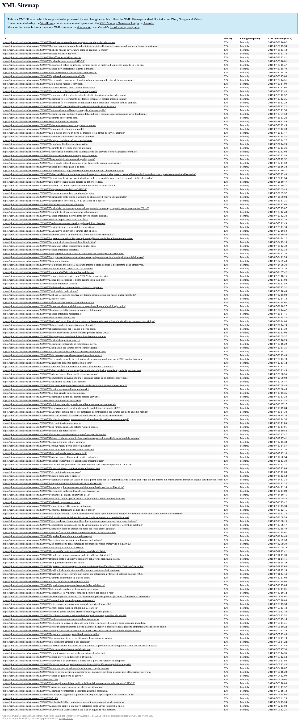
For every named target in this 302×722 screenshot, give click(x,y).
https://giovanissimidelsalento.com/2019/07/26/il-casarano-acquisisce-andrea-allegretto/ (48, 193)
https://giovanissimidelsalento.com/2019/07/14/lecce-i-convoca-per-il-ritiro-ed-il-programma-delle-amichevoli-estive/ (64, 498)
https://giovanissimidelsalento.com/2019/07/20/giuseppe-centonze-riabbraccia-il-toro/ (47, 362)
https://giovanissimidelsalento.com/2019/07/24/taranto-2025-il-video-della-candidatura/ (48, 272)
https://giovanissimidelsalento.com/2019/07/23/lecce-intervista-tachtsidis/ (41, 283)
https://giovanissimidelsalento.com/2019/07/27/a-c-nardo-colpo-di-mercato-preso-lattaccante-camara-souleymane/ (62, 162)
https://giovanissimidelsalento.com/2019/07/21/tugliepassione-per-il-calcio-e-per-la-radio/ (49, 328)
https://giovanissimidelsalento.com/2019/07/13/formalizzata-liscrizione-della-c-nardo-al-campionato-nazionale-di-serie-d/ (66, 517)
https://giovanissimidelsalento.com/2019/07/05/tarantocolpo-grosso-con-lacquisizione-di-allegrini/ (54, 653)
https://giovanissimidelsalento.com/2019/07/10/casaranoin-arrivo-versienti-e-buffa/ (46, 581)
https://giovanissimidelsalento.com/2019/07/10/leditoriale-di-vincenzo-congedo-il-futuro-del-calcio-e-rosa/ (58, 592)
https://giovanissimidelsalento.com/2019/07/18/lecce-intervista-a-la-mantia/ (42, 423)
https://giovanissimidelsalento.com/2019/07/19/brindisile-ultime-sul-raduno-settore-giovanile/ (51, 396)
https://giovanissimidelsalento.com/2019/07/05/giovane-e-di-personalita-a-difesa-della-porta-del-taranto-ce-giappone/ (64, 660)
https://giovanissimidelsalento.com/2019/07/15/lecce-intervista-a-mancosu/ (42, 472)
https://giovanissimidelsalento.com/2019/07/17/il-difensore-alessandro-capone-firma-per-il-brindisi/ (54, 434)
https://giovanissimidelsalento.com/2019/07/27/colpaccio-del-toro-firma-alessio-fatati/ (47, 140)
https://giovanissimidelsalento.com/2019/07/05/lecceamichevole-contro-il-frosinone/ (46, 649)
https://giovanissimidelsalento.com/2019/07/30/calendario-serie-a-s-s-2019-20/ (43, 61)
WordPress (47, 23)
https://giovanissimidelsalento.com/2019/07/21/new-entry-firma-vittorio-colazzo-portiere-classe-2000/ (56, 332)
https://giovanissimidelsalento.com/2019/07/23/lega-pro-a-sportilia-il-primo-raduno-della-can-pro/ (54, 279)
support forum (66, 718)
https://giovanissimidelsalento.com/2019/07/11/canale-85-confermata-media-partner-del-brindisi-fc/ (54, 551)
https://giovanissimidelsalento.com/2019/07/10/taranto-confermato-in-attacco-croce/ (46, 577)
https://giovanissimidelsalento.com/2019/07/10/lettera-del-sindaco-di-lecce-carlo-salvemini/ (50, 588)
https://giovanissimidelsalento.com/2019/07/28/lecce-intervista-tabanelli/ (40, 121)
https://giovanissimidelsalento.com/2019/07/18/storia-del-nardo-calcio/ (39, 430)
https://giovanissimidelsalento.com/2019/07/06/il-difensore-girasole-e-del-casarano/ (46, 641)
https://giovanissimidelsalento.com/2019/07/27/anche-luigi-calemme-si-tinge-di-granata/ (49, 159)
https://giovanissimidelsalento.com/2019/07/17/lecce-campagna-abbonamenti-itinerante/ (48, 449)
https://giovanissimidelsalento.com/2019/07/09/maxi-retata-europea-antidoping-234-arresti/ (50, 607)
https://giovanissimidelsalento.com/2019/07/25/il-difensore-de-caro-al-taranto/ (43, 204)
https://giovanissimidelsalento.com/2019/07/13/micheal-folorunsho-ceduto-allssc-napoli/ (49, 509)
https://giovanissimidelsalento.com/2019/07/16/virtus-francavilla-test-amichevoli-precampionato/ (53, 460)
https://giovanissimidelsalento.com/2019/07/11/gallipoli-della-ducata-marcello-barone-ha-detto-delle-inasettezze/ (61, 570)
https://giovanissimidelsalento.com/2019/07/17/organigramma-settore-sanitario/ (44, 441)
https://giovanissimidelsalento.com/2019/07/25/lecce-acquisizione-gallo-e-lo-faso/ (45, 219)
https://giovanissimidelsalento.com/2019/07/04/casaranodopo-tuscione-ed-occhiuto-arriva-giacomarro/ (56, 668)
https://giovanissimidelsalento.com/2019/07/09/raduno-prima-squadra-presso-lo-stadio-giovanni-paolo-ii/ (57, 611)
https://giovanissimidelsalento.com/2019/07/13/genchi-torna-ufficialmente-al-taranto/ (47, 506)
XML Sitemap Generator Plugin (119, 23)
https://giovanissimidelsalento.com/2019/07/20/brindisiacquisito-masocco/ (41, 340)
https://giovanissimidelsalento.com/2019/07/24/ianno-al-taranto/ (36, 260)
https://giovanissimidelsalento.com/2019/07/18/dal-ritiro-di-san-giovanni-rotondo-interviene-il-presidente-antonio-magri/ (66, 419)
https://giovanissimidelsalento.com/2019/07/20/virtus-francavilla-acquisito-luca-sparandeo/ (50, 374)
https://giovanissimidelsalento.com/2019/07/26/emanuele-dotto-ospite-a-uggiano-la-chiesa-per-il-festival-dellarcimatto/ (65, 196)
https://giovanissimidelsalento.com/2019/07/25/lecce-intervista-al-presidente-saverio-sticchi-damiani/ (55, 215)
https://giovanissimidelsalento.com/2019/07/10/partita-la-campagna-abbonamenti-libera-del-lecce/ (54, 585)
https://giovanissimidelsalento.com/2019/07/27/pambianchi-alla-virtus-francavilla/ (45, 144)
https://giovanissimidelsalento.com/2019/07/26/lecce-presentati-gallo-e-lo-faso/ (44, 166)
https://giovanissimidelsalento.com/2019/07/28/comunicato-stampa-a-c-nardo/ (43, 128)
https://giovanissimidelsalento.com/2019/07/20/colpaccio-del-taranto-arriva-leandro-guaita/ (50, 347)
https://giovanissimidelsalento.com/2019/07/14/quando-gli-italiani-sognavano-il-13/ (46, 494)
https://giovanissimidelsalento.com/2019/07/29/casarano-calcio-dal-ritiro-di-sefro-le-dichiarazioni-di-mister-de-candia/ (64, 95)
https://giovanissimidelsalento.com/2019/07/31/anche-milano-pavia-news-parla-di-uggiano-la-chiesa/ (55, 49)
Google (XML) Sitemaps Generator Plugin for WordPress (47, 715)
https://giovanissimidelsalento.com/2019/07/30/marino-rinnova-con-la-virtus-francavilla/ (49, 87)
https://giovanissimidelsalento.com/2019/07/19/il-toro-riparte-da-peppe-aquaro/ (44, 392)
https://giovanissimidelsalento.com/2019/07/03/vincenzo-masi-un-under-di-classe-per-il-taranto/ (52, 686)
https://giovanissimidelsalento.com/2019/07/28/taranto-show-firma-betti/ (40, 117)
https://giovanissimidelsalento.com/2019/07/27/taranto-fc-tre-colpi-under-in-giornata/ (47, 147)
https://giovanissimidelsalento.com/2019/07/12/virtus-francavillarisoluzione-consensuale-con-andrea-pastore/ (59, 532)
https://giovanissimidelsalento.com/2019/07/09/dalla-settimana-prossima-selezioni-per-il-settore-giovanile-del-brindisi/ (64, 615)
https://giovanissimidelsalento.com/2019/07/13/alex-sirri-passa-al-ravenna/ (41, 502)
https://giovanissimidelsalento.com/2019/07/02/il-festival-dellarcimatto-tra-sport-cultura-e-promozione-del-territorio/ (63, 702)
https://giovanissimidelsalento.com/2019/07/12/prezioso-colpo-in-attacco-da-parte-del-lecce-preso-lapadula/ (59, 528)
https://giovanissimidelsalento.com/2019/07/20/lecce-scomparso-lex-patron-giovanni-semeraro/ (52, 355)
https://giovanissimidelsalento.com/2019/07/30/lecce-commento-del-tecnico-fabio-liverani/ (50, 72)
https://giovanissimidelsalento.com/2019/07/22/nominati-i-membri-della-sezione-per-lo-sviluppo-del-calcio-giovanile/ (64, 306)
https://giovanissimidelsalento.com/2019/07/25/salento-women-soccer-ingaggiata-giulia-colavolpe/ (54, 223)
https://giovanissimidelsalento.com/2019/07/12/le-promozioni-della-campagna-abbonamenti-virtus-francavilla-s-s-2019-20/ (67, 543)
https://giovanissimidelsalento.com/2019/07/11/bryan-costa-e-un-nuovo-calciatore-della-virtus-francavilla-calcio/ (61, 558)
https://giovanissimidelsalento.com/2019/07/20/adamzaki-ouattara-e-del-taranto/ (44, 381)
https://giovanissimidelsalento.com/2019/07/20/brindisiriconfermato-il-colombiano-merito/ (50, 343)
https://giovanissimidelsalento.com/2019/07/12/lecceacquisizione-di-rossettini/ (43, 547)
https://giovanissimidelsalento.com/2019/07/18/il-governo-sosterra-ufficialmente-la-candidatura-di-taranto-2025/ (61, 407)
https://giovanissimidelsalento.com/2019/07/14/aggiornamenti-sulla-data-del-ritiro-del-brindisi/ (52, 483)
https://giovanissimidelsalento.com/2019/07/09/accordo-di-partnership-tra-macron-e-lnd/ (49, 600)
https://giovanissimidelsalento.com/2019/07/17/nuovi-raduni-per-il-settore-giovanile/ (47, 445)
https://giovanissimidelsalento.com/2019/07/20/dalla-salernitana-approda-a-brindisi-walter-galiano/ (54, 351)
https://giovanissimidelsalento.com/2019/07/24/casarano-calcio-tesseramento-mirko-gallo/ (49, 245)
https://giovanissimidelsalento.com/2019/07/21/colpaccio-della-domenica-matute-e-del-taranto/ (52, 309)
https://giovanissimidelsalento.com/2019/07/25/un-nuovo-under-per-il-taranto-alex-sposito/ (50, 230)
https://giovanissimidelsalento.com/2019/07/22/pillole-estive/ (34, 298)
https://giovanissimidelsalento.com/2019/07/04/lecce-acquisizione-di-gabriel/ (43, 675)
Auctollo (148, 23)
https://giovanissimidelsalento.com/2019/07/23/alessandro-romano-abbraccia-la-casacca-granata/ (53, 287)
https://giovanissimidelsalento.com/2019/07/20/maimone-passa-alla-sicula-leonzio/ (46, 389)
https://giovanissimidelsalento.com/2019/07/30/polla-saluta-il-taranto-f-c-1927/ (44, 76)
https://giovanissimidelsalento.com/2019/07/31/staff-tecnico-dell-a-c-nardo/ (42, 57)
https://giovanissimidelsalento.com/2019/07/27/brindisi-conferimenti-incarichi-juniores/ (48, 136)
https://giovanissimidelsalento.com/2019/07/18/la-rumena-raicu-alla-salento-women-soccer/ (50, 426)
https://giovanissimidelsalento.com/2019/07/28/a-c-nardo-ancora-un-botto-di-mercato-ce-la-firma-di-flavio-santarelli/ (64, 132)
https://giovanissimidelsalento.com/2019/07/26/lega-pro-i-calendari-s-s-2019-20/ (45, 189)
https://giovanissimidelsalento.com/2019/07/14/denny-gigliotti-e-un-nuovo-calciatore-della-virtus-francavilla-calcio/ (63, 487)
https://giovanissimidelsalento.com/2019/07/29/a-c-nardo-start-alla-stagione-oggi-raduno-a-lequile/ (54, 110)
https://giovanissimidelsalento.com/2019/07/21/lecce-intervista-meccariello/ (42, 313)
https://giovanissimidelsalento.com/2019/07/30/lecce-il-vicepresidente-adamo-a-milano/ (48, 68)
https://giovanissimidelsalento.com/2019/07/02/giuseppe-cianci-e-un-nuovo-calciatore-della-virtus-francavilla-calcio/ (64, 705)
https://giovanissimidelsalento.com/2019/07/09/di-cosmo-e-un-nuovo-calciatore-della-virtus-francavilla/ (57, 604)
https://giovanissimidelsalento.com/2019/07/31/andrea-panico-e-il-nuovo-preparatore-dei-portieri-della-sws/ (59, 42)
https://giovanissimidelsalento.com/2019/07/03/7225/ (30, 679)
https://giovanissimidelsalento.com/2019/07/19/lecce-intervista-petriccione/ (42, 400)
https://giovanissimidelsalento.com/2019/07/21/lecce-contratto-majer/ (39, 317)
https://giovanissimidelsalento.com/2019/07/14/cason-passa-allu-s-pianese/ (41, 475)
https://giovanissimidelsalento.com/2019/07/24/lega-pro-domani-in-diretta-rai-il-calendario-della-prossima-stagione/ (63, 253)
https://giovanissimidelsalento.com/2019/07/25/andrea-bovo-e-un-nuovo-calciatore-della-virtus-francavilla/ (58, 234)
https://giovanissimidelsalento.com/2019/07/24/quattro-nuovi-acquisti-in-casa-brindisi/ (48, 268)
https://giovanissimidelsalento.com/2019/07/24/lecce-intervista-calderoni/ (41, 249)
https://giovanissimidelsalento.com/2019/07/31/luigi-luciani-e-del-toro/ (39, 53)
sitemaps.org (84, 27)
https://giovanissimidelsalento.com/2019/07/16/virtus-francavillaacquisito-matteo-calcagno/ (50, 456)
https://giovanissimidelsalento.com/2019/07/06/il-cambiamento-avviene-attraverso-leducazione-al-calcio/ (57, 637)
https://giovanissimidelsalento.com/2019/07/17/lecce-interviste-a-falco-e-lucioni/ (45, 453)
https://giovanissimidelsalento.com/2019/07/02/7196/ (30, 698)
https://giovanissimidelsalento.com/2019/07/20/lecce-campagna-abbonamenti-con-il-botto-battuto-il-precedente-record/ (65, 385)
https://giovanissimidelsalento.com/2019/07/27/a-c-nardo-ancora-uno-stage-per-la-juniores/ (50, 155)
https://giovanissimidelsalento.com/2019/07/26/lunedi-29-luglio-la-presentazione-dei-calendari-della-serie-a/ (59, 185)
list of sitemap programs (124, 27)
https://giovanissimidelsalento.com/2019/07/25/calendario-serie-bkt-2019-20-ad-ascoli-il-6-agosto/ (54, 200)
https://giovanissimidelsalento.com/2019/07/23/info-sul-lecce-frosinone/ (40, 291)
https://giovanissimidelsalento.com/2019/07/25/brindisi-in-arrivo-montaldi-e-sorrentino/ (48, 227)
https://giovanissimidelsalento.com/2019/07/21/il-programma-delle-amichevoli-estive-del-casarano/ (54, 336)
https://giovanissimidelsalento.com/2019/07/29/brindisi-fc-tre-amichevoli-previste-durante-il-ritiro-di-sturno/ (59, 106)
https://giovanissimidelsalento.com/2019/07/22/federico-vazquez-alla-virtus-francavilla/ (48, 302)
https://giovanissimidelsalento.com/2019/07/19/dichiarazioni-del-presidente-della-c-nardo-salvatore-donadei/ (59, 404)
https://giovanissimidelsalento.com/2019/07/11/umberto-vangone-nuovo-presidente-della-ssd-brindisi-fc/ (57, 555)
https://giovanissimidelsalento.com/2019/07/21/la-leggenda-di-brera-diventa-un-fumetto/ (49, 325)
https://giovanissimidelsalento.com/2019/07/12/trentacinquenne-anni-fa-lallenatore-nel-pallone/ (52, 539)
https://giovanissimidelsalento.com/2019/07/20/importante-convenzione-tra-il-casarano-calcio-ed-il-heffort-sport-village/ (65, 377)
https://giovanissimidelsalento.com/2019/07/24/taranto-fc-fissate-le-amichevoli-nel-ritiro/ (49, 242)
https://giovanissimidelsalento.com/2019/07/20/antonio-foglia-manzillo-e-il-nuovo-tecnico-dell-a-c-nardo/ (58, 366)
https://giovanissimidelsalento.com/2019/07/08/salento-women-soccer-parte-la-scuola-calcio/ (51, 619)
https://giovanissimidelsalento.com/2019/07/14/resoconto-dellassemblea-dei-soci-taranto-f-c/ (51, 490)
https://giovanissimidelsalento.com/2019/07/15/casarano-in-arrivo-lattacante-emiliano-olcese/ (51, 468)
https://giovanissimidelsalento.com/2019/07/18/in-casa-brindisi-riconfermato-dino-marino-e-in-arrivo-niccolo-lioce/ (63, 415)
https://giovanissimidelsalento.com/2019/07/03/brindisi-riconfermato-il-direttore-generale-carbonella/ (55, 690)
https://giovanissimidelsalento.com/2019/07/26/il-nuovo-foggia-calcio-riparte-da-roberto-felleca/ (53, 181)
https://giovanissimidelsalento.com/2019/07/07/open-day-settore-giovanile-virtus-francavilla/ (51, 634)
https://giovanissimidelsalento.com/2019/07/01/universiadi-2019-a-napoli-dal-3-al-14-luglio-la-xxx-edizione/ (59, 709)
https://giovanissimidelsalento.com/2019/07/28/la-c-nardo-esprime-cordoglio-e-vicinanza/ (49, 125)
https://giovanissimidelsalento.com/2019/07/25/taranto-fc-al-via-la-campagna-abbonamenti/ (50, 211)
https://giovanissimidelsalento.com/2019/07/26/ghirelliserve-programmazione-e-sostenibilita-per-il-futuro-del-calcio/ (63, 170)
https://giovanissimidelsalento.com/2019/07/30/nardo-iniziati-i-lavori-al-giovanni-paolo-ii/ (50, 91)
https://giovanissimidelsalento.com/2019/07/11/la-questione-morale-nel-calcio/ (43, 562)
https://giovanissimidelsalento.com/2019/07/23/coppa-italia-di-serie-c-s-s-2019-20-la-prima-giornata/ (55, 276)
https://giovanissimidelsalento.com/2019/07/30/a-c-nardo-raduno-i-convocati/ (43, 83)
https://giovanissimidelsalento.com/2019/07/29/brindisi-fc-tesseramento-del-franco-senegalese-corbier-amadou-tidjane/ (64, 98)
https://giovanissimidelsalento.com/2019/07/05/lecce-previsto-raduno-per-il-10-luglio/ (47, 656)
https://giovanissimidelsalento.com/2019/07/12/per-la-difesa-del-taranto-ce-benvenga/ (47, 536)
